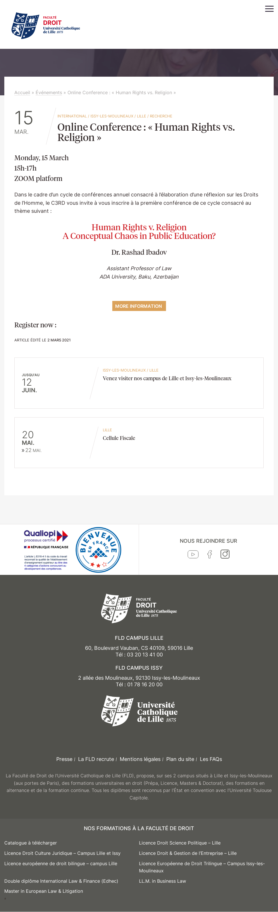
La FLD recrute (96, 759)
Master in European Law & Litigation (43, 891)
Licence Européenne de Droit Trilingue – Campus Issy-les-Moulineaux (202, 867)
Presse (64, 759)
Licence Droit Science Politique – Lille (180, 843)
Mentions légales (140, 759)
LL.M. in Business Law (162, 881)
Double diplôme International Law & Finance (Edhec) (61, 881)
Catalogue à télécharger (30, 843)
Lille (141, 116)
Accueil (22, 92)
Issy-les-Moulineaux (111, 116)
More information (139, 306)
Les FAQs (211, 759)
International (72, 116)
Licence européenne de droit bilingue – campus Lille (60, 863)
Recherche (161, 116)
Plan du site (180, 759)
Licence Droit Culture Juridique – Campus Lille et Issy (62, 853)
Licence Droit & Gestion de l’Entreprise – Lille (188, 853)
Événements (49, 92)
